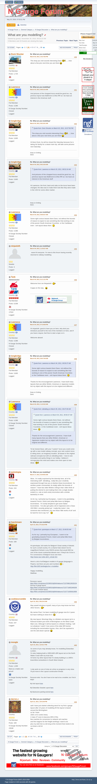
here (41, 683)
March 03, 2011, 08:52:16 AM (39, 89)
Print (76, 47)
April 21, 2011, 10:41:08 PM (38, 701)
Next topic (73, 40)
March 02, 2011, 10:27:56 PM (39, 56)
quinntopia (16, 472)
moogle (14, 642)
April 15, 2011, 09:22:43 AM (38, 601)
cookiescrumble (18, 599)
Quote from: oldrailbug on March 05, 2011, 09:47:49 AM (52, 409)
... (39, 47)
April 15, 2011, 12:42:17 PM (38, 644)
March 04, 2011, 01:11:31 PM (39, 279)
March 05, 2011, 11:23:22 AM (39, 404)
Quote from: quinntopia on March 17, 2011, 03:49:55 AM (52, 529)
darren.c (15, 699)
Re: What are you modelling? (40, 54)
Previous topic (62, 40)
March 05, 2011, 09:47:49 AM (39, 358)
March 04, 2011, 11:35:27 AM (39, 248)
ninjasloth (15, 246)
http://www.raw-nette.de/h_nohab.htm (43, 557)
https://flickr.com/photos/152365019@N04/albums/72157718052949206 (53, 587)
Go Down (10, 47)
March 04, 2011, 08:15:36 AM (39, 164)
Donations (88, 134)
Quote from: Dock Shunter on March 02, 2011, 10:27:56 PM (53, 128)
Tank (13, 277)
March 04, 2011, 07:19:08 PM (39, 324)
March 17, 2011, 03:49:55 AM (39, 474)
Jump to (47, 746)
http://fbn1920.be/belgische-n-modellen (44, 566)
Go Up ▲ (89, 779)
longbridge (16, 121)
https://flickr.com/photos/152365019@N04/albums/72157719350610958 (53, 591)
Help (73, 779)
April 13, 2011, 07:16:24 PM (38, 524)
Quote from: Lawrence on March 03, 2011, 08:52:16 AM (52, 169)
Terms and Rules (81, 779)
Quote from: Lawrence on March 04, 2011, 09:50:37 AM (52, 363)
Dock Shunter (17, 54)
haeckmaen (16, 522)
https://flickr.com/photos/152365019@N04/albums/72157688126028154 (53, 583)
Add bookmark (65, 47)
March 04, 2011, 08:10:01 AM (39, 123)
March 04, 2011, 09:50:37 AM (39, 214)
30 (41, 47)
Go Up (9, 736)
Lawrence (15, 87)
